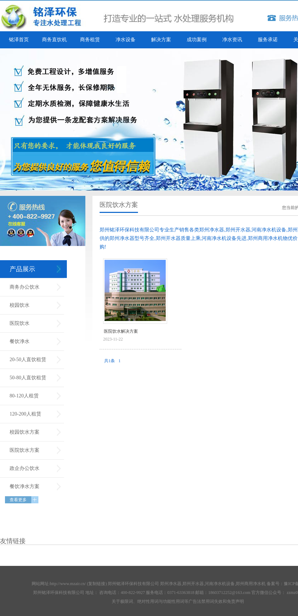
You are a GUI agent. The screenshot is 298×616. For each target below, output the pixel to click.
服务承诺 (268, 39)
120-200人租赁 (25, 414)
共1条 (109, 360)
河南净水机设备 (220, 583)
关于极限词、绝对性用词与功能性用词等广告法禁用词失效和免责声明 (178, 601)
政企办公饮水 (24, 468)
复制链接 (96, 583)
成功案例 (197, 39)
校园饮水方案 (24, 432)
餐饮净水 (20, 341)
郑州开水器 (193, 583)
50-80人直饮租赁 (28, 377)
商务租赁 (90, 39)
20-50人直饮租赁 (28, 359)
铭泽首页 (19, 39)
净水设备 (125, 39)
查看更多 (18, 499)
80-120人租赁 (24, 395)
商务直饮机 (54, 39)
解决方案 (161, 39)
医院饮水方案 (24, 450)
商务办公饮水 (24, 287)
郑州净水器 (170, 583)
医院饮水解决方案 (121, 331)
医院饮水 (20, 323)
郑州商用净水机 (251, 583)
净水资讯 (232, 39)
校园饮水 (20, 305)
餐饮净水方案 (24, 486)
